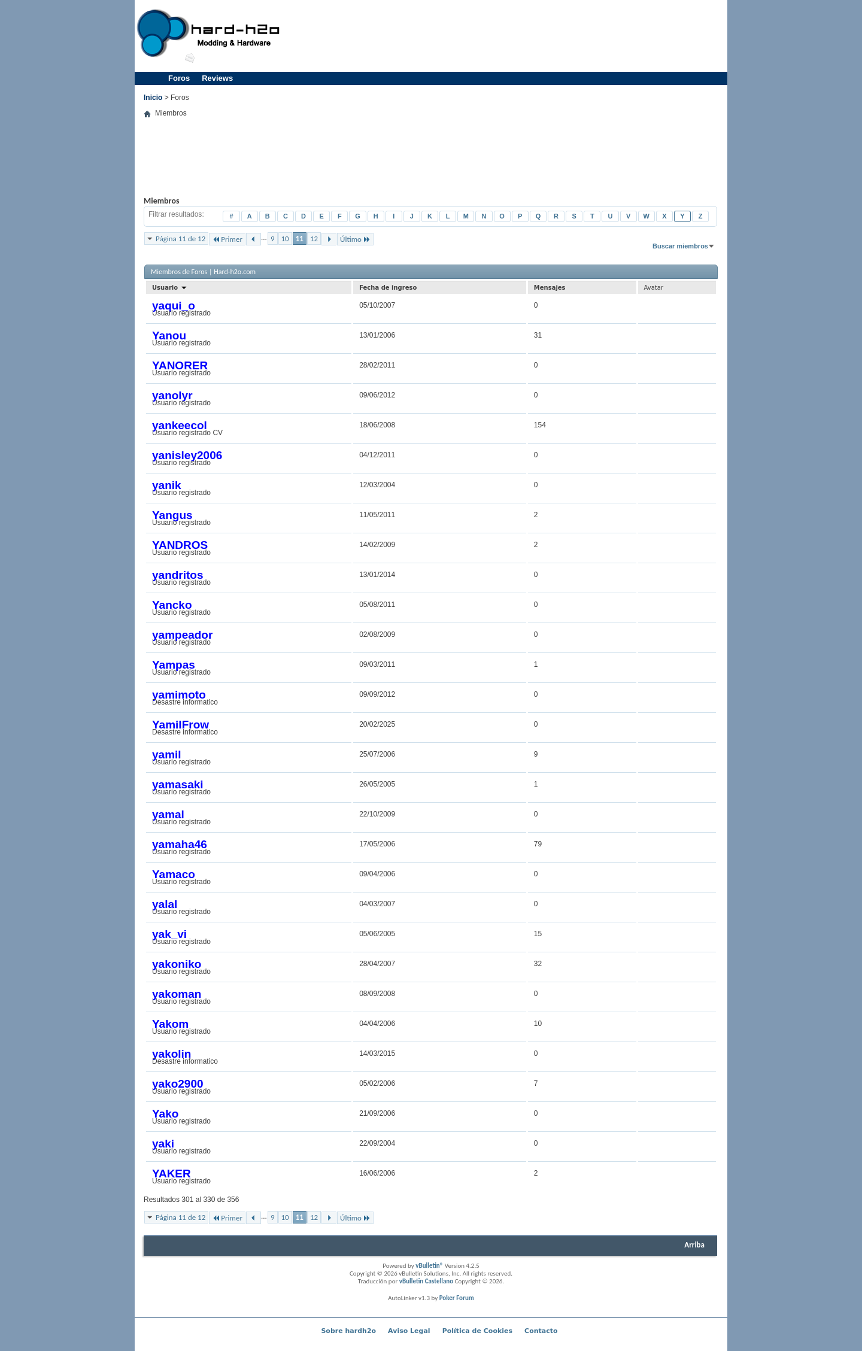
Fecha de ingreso (388, 287)
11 (299, 238)
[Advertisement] (506, 36)
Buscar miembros (680, 246)
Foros (179, 78)
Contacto (540, 1331)
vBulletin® (429, 1266)
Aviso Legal (409, 1331)
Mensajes (550, 287)
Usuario (169, 287)
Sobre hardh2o (348, 1331)
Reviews (217, 78)
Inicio (153, 97)
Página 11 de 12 (180, 238)
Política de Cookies (477, 1331)
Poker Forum (456, 1298)
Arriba (694, 1244)
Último (355, 239)
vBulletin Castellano (426, 1281)
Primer (227, 239)
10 (285, 238)
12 (314, 238)
